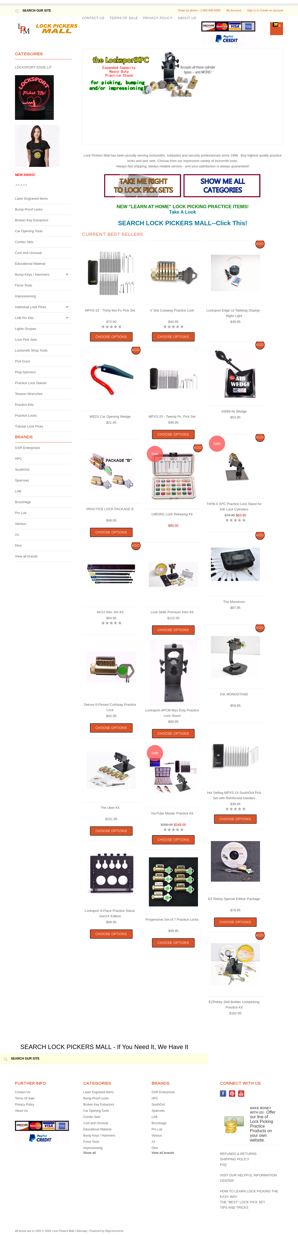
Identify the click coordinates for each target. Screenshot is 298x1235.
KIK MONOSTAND (234, 694)
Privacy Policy (158, 18)
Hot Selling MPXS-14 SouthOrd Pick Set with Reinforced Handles (234, 795)
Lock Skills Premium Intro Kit (172, 612)
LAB (18, 491)
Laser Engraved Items (31, 198)
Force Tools (23, 285)
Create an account (271, 10)
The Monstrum (234, 602)
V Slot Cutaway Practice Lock (172, 310)
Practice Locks (26, 415)
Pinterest (232, 1093)
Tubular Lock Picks (29, 426)
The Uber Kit (110, 808)
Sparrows (22, 480)
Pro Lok (21, 513)
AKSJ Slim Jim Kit (110, 612)
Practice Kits (24, 405)
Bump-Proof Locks (29, 209)
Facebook (223, 1093)
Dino (18, 545)
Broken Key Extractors (31, 220)
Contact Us (93, 18)
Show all (89, 1153)
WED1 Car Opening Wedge (110, 416)
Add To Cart (260, 245)
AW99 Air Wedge (234, 411)
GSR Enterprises (27, 448)
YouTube (241, 1093)
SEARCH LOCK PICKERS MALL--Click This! (182, 223)
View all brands (26, 556)
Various (20, 524)
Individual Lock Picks (30, 307)
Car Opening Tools (29, 231)
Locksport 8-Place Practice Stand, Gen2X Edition (110, 913)
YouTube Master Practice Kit (172, 813)
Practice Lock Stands (31, 383)
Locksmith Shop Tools (31, 350)
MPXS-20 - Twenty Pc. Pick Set (172, 416)
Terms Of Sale (124, 18)
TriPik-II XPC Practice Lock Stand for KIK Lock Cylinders (234, 506)
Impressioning (25, 296)
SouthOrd (22, 469)
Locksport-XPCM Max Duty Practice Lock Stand (172, 713)
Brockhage (23, 502)
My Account (233, 10)
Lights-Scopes (25, 329)
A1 (17, 535)
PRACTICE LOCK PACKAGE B (110, 509)
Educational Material (30, 264)
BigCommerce (114, 1230)
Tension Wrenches (29, 394)
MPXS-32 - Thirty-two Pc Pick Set (110, 310)
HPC (18, 459)
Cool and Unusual (28, 253)
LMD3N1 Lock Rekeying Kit (172, 514)
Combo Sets (24, 242)
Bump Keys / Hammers (32, 274)
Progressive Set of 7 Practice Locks (172, 919)
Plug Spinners (25, 372)
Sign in (251, 10)
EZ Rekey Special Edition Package (234, 899)
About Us (187, 18)
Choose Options (111, 337)
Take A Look (182, 212)
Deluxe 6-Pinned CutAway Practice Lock (110, 707)
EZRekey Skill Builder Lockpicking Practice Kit (234, 1004)
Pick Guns (22, 361)
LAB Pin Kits (24, 318)
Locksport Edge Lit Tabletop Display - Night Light (234, 313)
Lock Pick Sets (26, 339)
